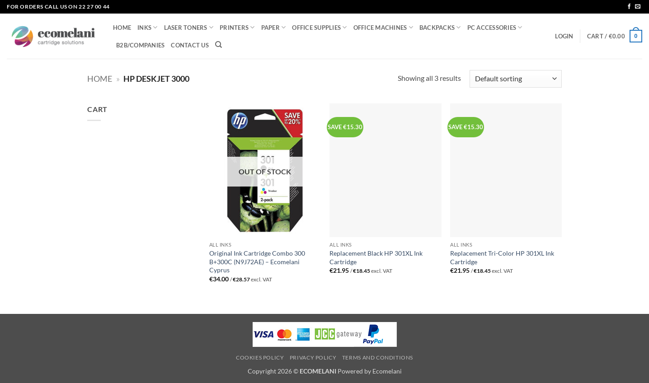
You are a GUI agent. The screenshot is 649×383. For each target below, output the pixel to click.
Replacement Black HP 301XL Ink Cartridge (376, 257)
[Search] (218, 44)
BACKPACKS (440, 27)
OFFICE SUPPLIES (319, 27)
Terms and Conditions (377, 357)
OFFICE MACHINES (383, 27)
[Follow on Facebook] (629, 7)
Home (99, 79)
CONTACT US (190, 45)
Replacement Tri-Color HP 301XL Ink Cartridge (502, 257)
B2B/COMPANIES (140, 45)
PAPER (273, 27)
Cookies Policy (260, 357)
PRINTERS (237, 27)
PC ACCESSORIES (494, 27)
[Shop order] (516, 79)
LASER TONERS (189, 27)
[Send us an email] (637, 7)
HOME (122, 27)
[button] (564, 36)
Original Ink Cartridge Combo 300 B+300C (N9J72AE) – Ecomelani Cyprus (257, 261)
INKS (147, 27)
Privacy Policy (313, 357)
